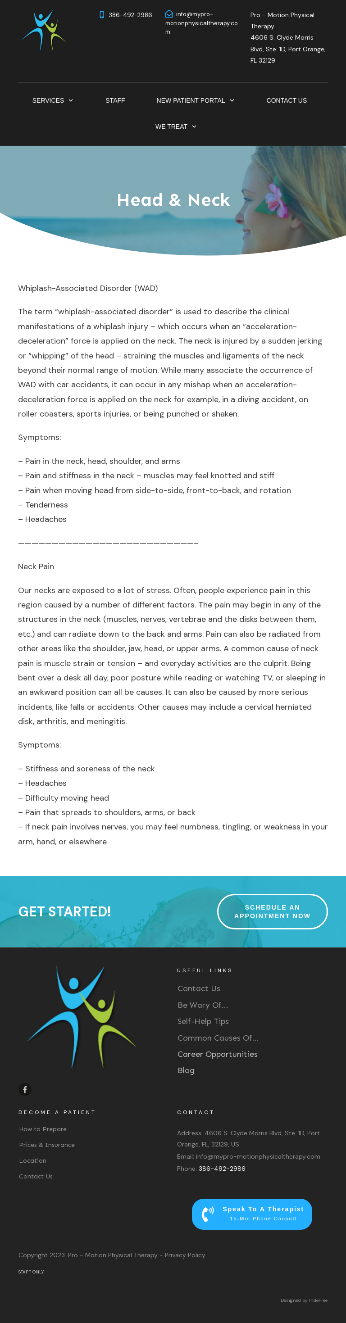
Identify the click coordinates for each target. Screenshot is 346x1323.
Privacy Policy (185, 1255)
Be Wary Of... (203, 1005)
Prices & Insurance (47, 1145)
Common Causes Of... (218, 1038)
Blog (186, 1070)
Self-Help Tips (203, 1021)
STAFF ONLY (31, 1272)
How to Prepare (43, 1129)
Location (32, 1160)
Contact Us (199, 988)
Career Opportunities (218, 1054)
